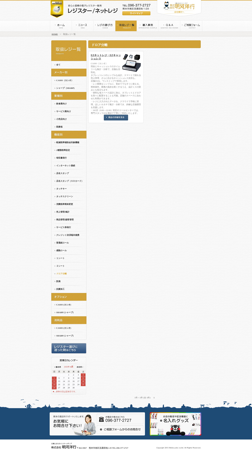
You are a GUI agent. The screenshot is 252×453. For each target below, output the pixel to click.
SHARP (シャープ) (64, 312)
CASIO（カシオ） (64, 80)
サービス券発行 (63, 227)
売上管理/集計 (62, 212)
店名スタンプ (62, 173)
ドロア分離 (61, 273)
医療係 (59, 127)
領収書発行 (61, 158)
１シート (60, 258)
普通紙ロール (62, 243)
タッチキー (61, 189)
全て (58, 65)
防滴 (58, 281)
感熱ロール (61, 250)
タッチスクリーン (64, 196)
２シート (60, 266)
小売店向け (61, 119)
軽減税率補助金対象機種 (67, 142)
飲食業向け (61, 103)
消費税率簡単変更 (64, 204)
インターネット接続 (65, 165)
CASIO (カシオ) (63, 304)
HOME (55, 34)
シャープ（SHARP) (65, 88)
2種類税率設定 (63, 150)
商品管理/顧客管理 (65, 219)
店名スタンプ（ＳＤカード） (69, 181)
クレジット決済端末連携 (67, 235)
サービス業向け (63, 111)
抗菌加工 (60, 289)
